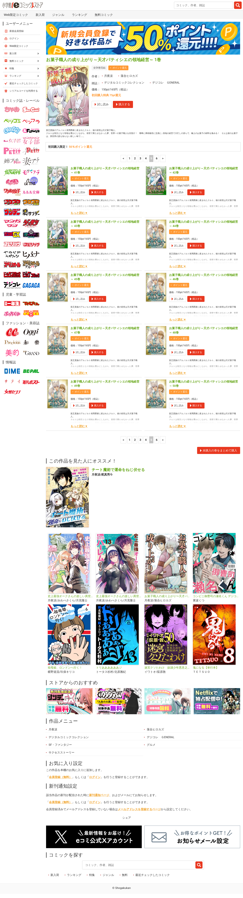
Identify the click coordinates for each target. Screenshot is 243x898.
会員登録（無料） (60, 780)
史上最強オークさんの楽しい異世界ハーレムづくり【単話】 (70, 600)
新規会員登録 (16, 31)
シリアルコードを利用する (23, 90)
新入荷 (40, 15)
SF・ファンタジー (60, 748)
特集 (92, 878)
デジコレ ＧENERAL (166, 82)
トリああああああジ (109, 671)
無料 (125, 878)
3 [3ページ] (140, 162)
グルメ (151, 748)
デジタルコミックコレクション (124, 82)
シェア (126, 821)
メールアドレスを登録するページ (139, 812)
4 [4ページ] (146, 162)
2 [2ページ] (135, 162)
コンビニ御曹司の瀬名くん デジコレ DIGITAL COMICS (216, 600)
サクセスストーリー (61, 756)
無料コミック (104, 15)
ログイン (95, 780)
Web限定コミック (16, 15)
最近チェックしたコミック (152, 878)
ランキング (79, 15)
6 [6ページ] (157, 162)
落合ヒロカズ (129, 75)
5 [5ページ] (151, 162)
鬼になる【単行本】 (206, 671)
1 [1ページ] (129, 162)
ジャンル (58, 15)
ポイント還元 (120, 67)
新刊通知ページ (99, 798)
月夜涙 (108, 75)
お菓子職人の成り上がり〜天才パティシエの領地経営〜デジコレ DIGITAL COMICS (167, 600)
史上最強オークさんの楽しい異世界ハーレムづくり (119, 600)
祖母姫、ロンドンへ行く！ (65, 671)
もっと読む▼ (79, 216)
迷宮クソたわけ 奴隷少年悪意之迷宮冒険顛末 (167, 671)
